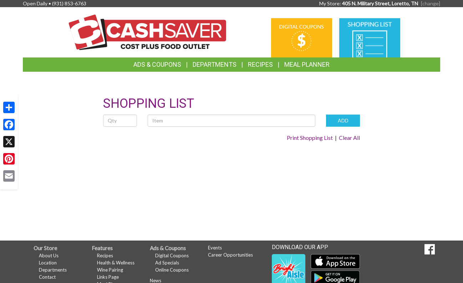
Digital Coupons (172, 255)
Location (48, 263)
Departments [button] (214, 64)
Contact (47, 277)
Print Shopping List (310, 137)
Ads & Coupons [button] (157, 64)
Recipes (260, 64)
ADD (343, 120)
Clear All (349, 137)
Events (215, 248)
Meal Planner (307, 64)
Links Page (108, 277)
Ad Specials (167, 263)
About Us (48, 255)
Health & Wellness (115, 263)
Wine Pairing (110, 270)
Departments (53, 270)
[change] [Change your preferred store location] (430, 3)
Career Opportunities (230, 255)
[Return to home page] (147, 32)
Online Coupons (172, 270)
